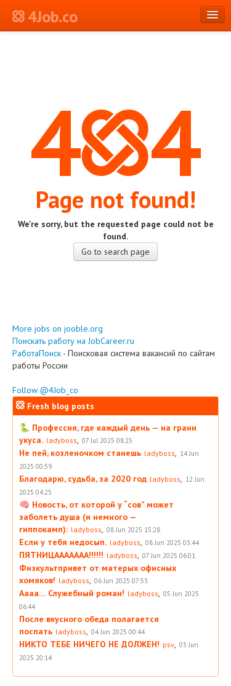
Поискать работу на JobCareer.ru (73, 340)
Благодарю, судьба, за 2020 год (83, 478)
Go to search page (115, 251)
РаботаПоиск (36, 353)
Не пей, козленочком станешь (80, 452)
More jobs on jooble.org (57, 328)
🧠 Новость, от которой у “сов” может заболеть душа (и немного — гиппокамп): (96, 517)
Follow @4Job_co (45, 390)
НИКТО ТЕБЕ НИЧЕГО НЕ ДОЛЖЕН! (89, 644)
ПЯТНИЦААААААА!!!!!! (61, 554)
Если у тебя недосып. (63, 542)
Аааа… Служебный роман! (71, 593)
